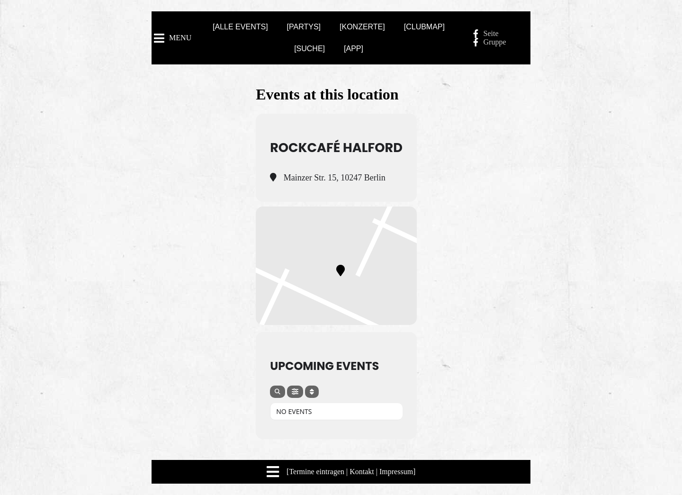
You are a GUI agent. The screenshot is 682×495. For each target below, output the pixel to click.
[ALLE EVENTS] (240, 27)
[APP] (353, 49)
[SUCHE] (309, 49)
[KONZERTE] (362, 27)
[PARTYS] (304, 27)
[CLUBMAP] (424, 27)
